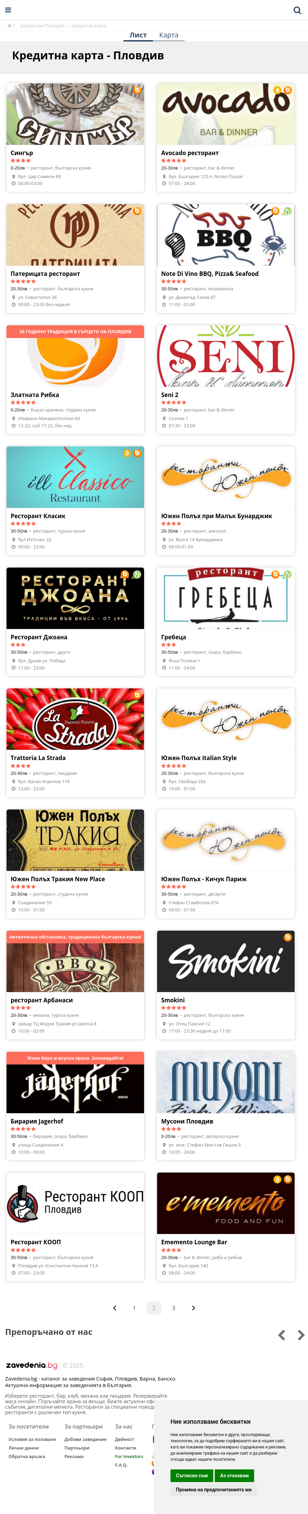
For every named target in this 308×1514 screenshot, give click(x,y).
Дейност (124, 1439)
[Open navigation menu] (8, 10)
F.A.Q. (121, 1465)
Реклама (74, 1456)
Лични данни (24, 1448)
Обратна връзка (27, 1456)
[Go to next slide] (277, 1334)
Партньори (77, 1448)
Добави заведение (85, 1439)
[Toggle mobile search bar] (297, 10)
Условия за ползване (32, 1439)
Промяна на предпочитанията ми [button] (213, 1489)
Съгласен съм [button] (192, 1475)
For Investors (129, 1456)
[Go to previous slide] (297, 1334)
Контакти (126, 1448)
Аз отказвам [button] (234, 1475)
